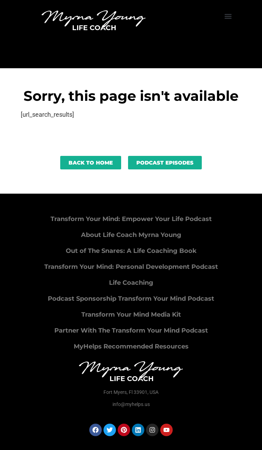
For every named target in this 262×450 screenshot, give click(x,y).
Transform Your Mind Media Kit (131, 314)
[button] (228, 16)
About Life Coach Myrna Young (131, 235)
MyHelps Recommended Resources (131, 346)
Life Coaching (131, 282)
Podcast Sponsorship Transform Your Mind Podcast (131, 298)
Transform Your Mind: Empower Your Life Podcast (131, 219)
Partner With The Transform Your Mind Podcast (131, 330)
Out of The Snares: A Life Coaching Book (131, 251)
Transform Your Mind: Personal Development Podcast (131, 267)
